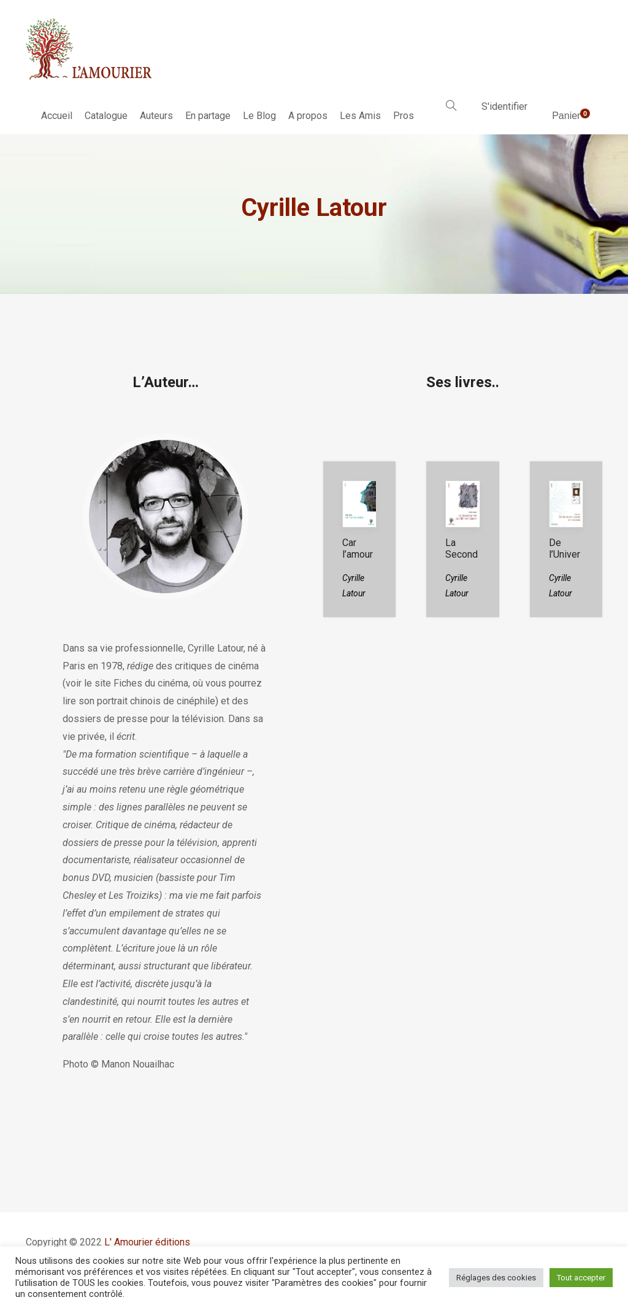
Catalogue (106, 115)
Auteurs (156, 115)
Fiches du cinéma (150, 683)
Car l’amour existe (357, 554)
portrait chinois (129, 701)
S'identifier (504, 106)
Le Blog (259, 115)
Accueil (56, 115)
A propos (307, 115)
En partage (208, 115)
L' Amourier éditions (147, 1242)
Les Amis (360, 115)
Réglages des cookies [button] (496, 1277)
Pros (403, 115)
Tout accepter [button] (581, 1277)
